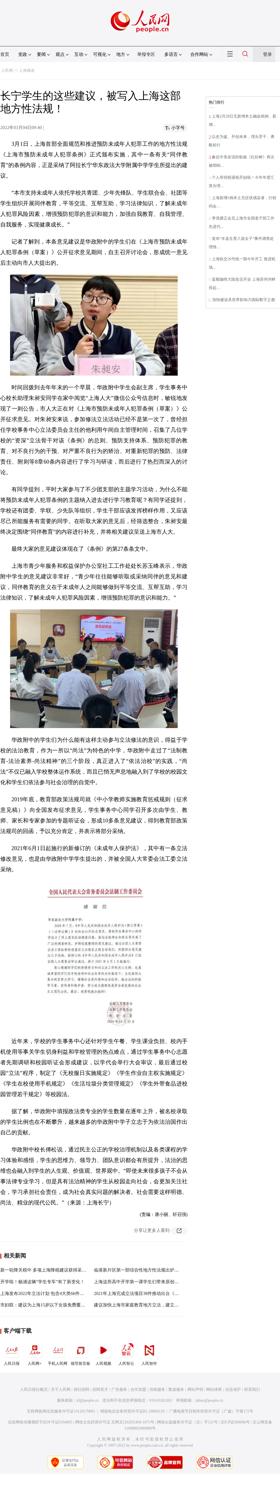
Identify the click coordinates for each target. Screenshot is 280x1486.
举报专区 (146, 54)
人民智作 (149, 1353)
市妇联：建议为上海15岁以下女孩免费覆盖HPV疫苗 (51, 1305)
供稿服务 (157, 1389)
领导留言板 (80, 1353)
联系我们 (252, 1389)
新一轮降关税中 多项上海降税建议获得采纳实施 (47, 1270)
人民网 (7, 70)
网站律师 (214, 1389)
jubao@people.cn (209, 1400)
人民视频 (103, 1353)
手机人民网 (57, 1353)
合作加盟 (138, 1389)
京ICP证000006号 (235, 1422)
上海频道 (27, 70)
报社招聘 (81, 1389)
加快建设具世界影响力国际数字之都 (243, 300)
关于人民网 (60, 1389)
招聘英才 (100, 1389)
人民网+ (34, 1353)
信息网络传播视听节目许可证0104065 (40, 1422)
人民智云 (126, 1353)
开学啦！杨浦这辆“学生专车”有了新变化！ (42, 1281)
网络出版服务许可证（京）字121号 (187, 1422)
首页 (4, 54)
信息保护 (233, 1389)
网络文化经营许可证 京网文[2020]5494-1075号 (115, 1422)
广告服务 (119, 1389)
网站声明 (195, 1389)
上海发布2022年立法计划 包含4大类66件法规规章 (49, 1293)
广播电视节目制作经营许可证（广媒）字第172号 (211, 1411)
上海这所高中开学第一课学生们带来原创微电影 (141, 1281)
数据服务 (176, 1389)
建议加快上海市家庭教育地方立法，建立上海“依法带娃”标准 (154, 1305)
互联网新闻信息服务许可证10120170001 (61, 1411)
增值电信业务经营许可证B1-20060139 (132, 1411)
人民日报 (12, 1353)
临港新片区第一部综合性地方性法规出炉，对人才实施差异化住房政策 (163, 1270)
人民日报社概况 (34, 1389)
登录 (267, 54)
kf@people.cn (88, 1400)
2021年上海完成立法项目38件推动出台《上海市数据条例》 (152, 1293)
